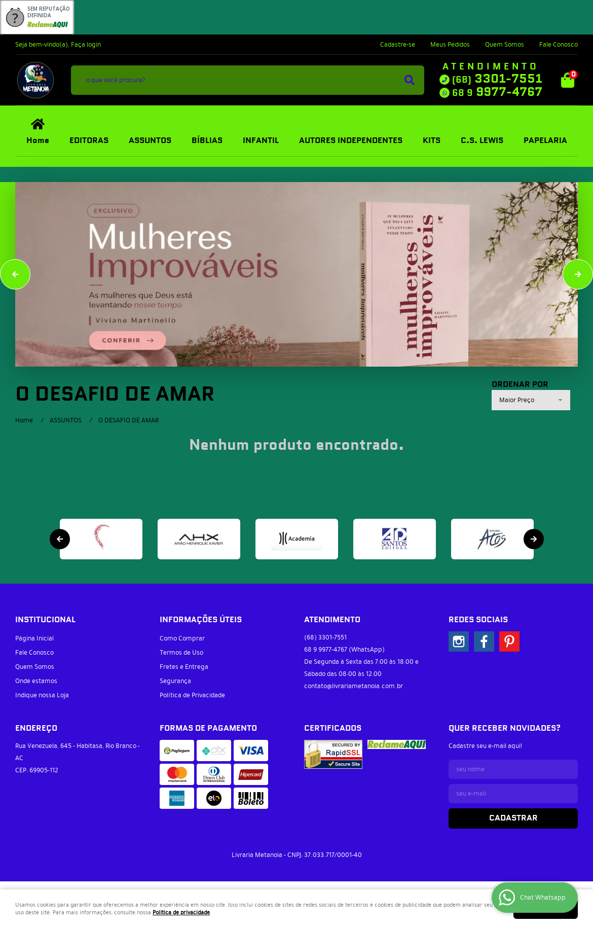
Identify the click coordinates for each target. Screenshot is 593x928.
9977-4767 (497, 92)
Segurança (175, 681)
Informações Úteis (201, 620)
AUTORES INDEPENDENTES (350, 140)
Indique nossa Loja (42, 695)
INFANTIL (261, 140)
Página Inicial (34, 638)
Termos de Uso (181, 653)
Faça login (86, 45)
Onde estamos (36, 681)
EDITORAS (88, 140)
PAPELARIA (545, 140)
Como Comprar (182, 638)
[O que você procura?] (409, 80)
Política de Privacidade (192, 695)
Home (37, 140)
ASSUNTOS (150, 140)
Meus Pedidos (450, 45)
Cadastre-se (397, 45)
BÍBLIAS (207, 140)
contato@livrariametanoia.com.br (353, 686)
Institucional (45, 620)
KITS (431, 140)
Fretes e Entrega (184, 667)
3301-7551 (497, 79)
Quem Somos (504, 45)
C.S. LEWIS (482, 140)
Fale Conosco (558, 45)
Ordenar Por (520, 385)
